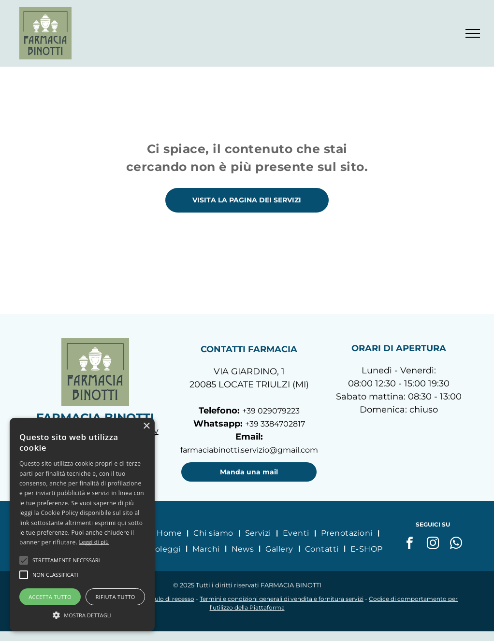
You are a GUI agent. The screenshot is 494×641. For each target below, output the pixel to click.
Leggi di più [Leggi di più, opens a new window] (94, 541)
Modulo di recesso (168, 598)
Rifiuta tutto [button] (115, 596)
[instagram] (432, 544)
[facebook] (409, 544)
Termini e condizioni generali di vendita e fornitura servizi (281, 598)
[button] (23, 560)
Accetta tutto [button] (50, 596)
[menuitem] (170, 533)
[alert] (82, 524)
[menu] (472, 33)
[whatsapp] (456, 544)
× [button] (146, 426)
